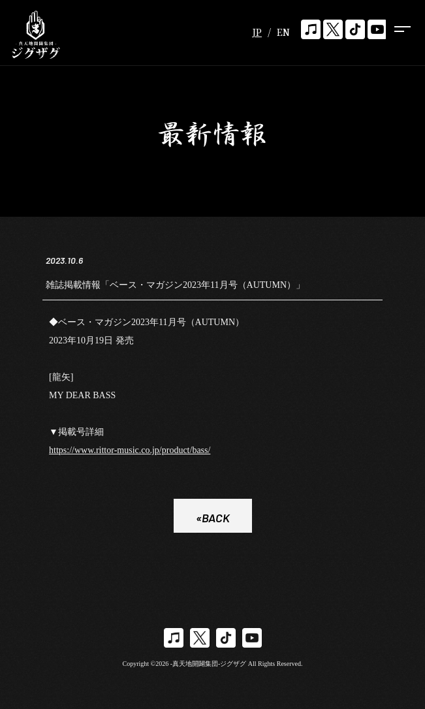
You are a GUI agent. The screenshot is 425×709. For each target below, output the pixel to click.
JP (257, 32)
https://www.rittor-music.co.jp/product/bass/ (129, 452)
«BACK (213, 519)
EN (283, 32)
